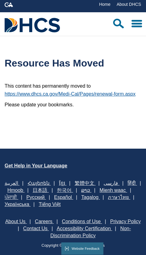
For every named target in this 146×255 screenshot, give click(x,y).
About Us (16, 221)
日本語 (41, 190)
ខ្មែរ (62, 183)
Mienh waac (113, 190)
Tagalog (90, 197)
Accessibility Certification (84, 228)
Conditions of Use (82, 221)
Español (63, 197)
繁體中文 (85, 183)
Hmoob (16, 190)
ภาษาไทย (119, 197)
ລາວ (86, 190)
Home (104, 4)
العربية (12, 183)
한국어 (65, 190)
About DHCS (128, 4)
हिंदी (132, 183)
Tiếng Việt (50, 204)
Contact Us (36, 228)
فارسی (111, 183)
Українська (18, 204)
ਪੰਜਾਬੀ (11, 197)
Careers (44, 221)
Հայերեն (39, 183)
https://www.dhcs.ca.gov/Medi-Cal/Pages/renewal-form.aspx (70, 94)
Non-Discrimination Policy (90, 232)
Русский (36, 197)
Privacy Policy (125, 221)
